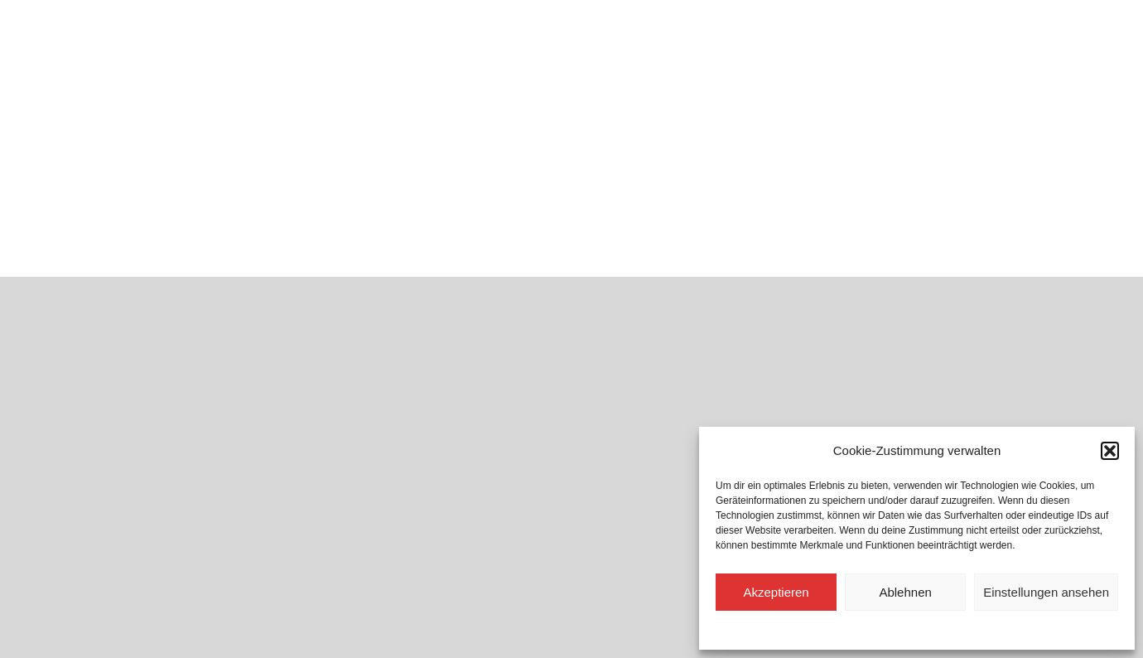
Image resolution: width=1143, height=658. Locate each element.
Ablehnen (905, 592)
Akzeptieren (775, 592)
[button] (1110, 451)
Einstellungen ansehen (1046, 592)
